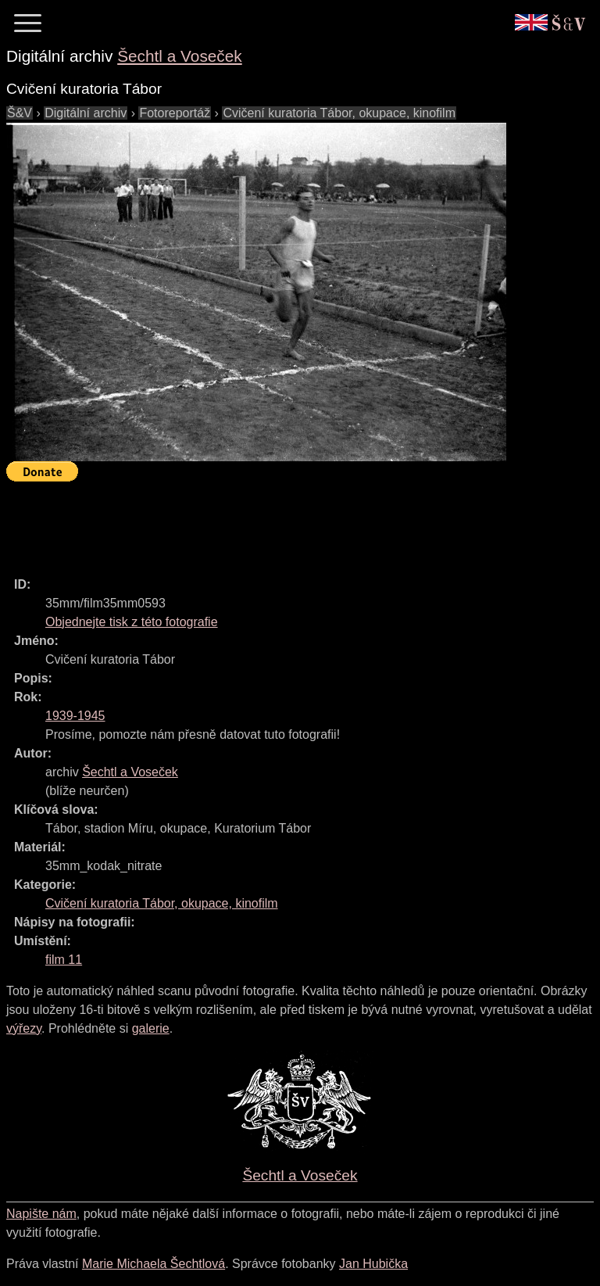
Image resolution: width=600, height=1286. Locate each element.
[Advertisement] (290, 522)
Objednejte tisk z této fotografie (131, 622)
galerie (151, 1028)
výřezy (23, 1028)
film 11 (63, 959)
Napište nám (41, 1213)
